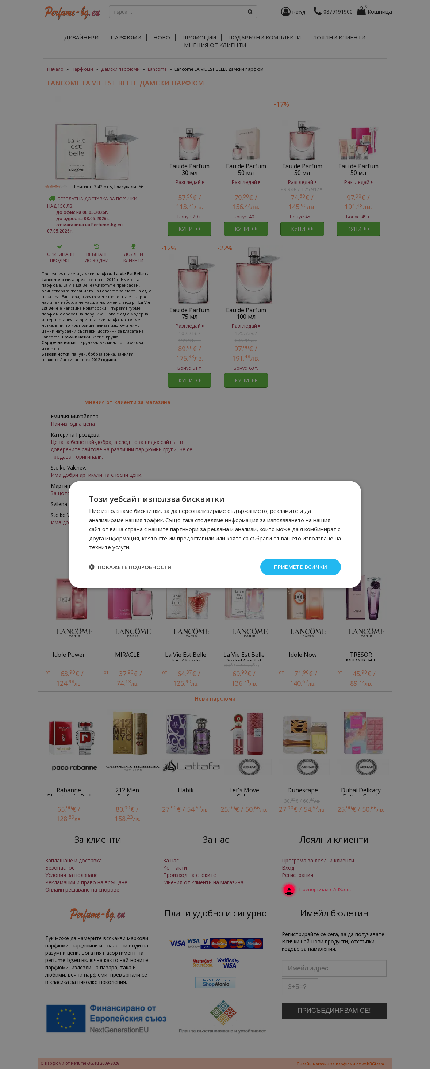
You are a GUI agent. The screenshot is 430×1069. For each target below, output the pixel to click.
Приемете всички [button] (300, 566)
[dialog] (215, 534)
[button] (130, 567)
